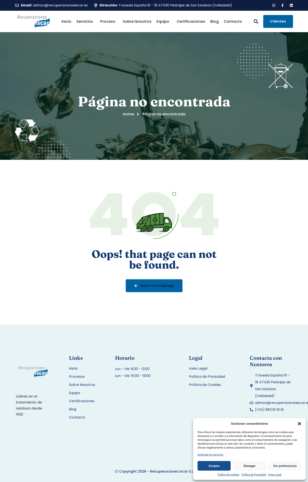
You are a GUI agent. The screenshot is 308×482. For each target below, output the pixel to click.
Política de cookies (228, 474)
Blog (214, 21)
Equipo (164, 21)
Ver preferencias (285, 466)
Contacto (233, 21)
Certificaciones (191, 21)
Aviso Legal (274, 474)
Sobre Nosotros (137, 21)
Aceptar (214, 466)
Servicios (85, 21)
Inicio (66, 21)
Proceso (109, 21)
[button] (299, 424)
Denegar (250, 466)
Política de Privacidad (253, 474)
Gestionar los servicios (210, 454)
